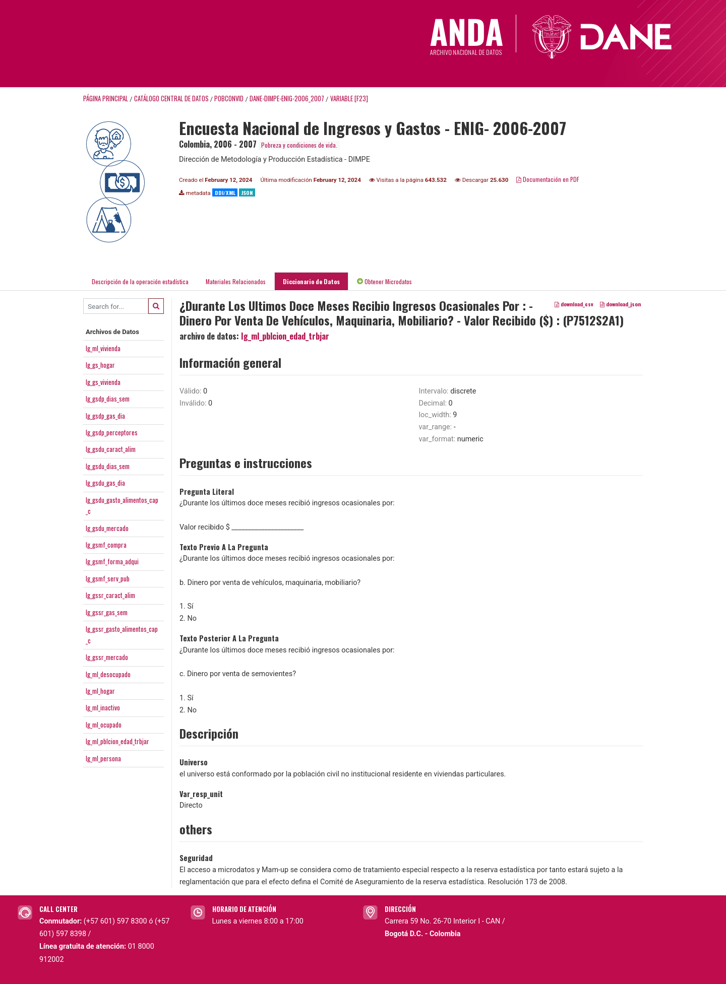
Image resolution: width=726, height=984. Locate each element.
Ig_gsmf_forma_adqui (112, 561)
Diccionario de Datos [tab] (311, 281)
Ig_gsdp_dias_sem (108, 398)
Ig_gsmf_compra (106, 545)
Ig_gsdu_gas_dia (105, 483)
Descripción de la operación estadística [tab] (140, 281)
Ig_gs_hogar (100, 365)
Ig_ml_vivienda (103, 348)
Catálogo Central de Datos (171, 98)
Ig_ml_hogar (100, 691)
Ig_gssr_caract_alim (110, 595)
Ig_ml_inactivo (103, 707)
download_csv (574, 304)
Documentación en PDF (547, 179)
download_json (620, 304)
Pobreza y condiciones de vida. (299, 145)
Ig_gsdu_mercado (107, 528)
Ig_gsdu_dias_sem (108, 466)
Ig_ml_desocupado (108, 674)
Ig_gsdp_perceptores (112, 432)
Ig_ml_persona (103, 758)
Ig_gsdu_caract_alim (111, 449)
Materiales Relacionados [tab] (236, 281)
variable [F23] (349, 98)
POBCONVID (229, 98)
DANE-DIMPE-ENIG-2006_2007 (287, 98)
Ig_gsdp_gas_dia (105, 416)
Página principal (105, 98)
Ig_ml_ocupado (104, 724)
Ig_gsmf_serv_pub (108, 578)
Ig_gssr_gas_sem (107, 612)
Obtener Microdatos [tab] (384, 281)
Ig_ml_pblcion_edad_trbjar (117, 741)
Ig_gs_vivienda (103, 382)
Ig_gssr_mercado (107, 657)
